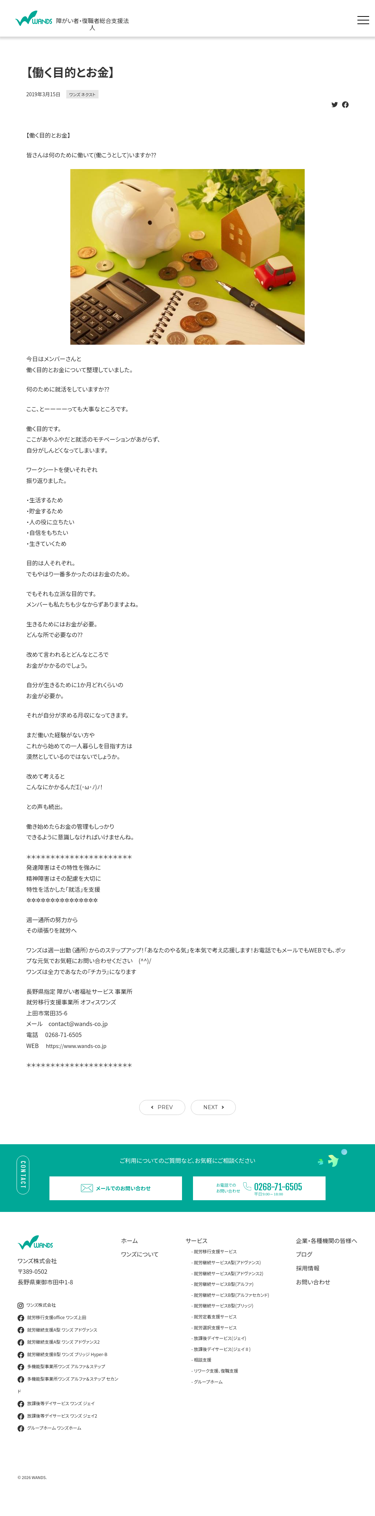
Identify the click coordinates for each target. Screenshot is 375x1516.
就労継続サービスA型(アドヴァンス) (227, 1275)
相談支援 (202, 1372)
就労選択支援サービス (215, 1340)
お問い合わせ (313, 1294)
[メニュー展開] (365, 18)
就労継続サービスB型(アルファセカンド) (231, 1307)
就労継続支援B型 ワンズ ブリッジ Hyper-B (62, 1367)
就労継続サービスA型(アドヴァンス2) (228, 1286)
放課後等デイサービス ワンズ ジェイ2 (57, 1428)
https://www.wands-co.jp (80, 1045)
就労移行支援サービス (215, 1264)
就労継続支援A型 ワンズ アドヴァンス (57, 1342)
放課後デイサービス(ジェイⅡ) (222, 1361)
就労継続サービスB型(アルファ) (223, 1297)
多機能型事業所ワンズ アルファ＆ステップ (61, 1379)
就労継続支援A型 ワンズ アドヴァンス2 (59, 1355)
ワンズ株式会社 (37, 1317)
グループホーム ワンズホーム (49, 1441)
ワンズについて (140, 1266)
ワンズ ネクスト (82, 94)
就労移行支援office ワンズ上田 (52, 1330)
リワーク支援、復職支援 (216, 1383)
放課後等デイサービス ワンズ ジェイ (56, 1416)
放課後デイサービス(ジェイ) (220, 1351)
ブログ (304, 1266)
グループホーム (208, 1394)
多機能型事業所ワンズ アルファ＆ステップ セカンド (68, 1397)
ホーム (129, 1253)
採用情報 (307, 1280)
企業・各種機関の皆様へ (326, 1253)
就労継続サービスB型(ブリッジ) (223, 1318)
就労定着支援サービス (215, 1329)
